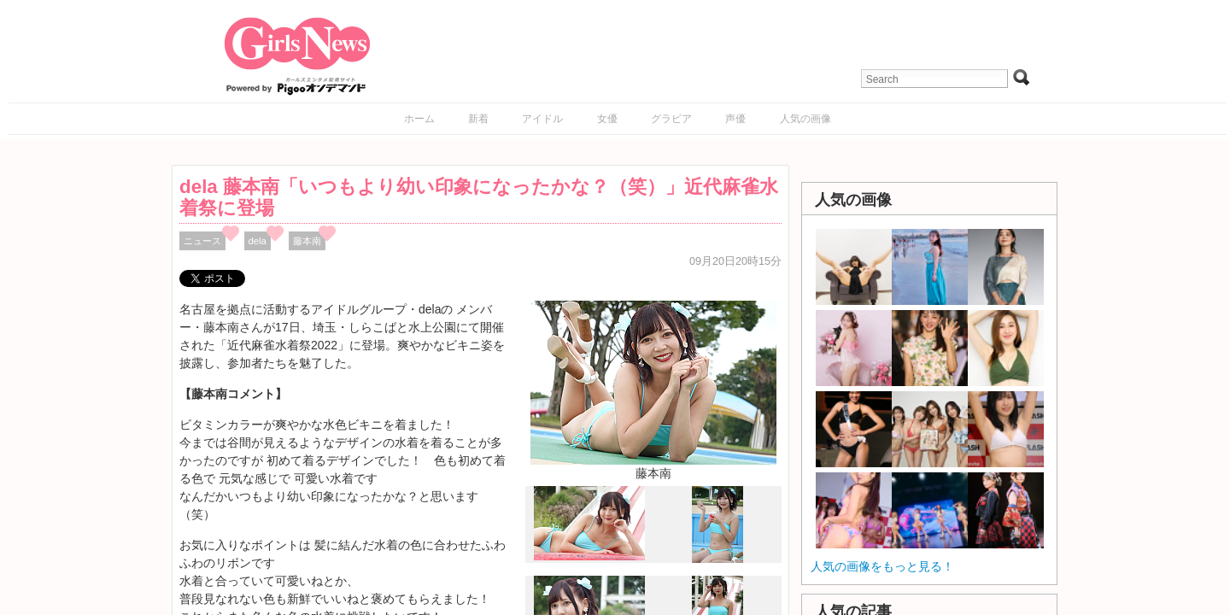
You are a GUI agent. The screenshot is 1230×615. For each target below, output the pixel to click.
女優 (607, 119)
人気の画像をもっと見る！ (882, 566)
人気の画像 (805, 119)
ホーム (419, 119)
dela (257, 241)
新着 (478, 119)
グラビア (671, 119)
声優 (735, 119)
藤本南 (307, 241)
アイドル (542, 119)
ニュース (202, 241)
